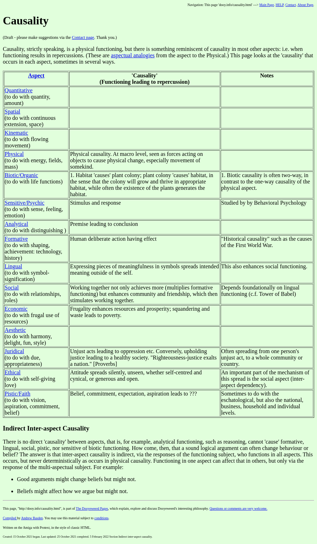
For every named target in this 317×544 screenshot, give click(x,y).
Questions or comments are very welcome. (239, 508)
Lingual (13, 266)
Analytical (16, 224)
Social (12, 288)
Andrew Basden (32, 518)
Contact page (83, 37)
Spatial (12, 112)
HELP (280, 5)
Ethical (12, 372)
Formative (16, 239)
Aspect (36, 75)
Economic (16, 309)
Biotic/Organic (21, 175)
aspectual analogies (133, 55)
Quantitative (18, 90)
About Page (305, 5)
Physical (14, 154)
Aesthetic (15, 330)
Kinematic (16, 133)
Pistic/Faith (17, 394)
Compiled (10, 518)
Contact (290, 5)
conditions (101, 518)
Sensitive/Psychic (24, 203)
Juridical (14, 351)
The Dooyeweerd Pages (92, 508)
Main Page (266, 5)
